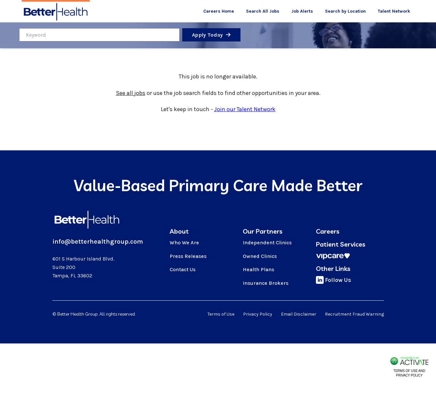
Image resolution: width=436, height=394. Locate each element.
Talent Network (394, 11)
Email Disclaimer (298, 314)
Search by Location (345, 11)
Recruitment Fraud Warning (354, 314)
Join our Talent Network (244, 109)
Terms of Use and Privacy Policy (409, 373)
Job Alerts (302, 11)
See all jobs (130, 93)
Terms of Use (220, 314)
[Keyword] (99, 34)
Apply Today (207, 35)
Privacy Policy (257, 314)
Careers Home (218, 11)
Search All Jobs (262, 11)
